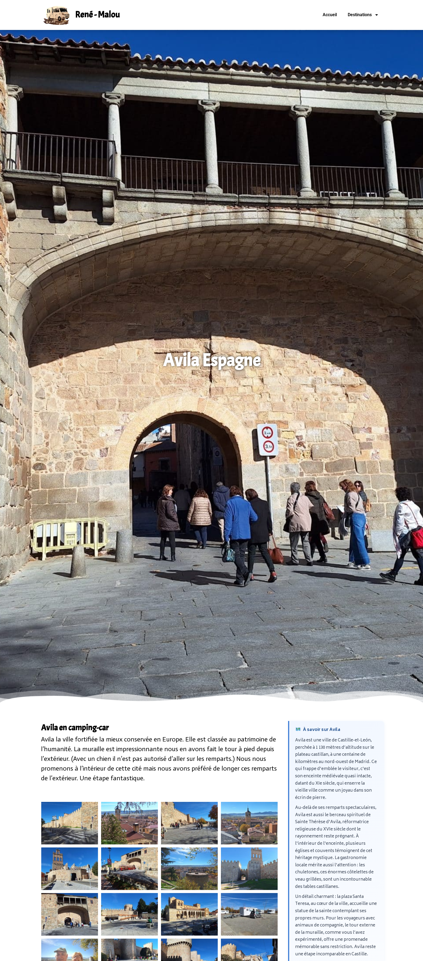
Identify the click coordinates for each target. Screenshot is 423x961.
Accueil (330, 14)
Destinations (363, 15)
